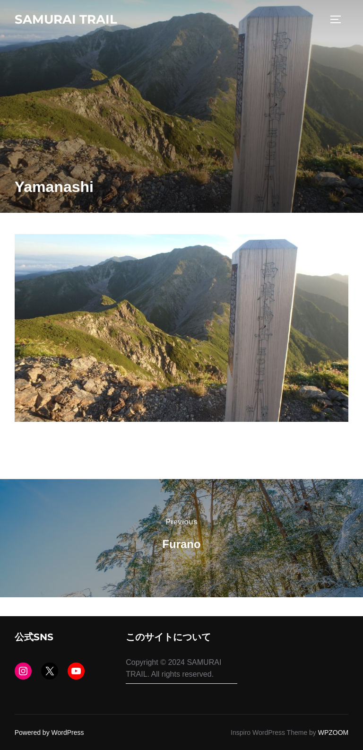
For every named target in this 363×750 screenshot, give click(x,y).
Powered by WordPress (49, 732)
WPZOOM (333, 732)
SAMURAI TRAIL (66, 19)
